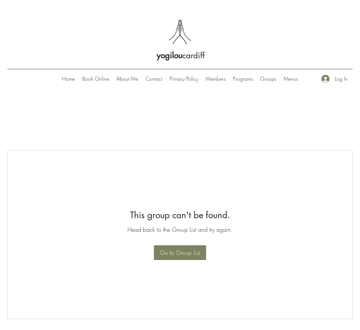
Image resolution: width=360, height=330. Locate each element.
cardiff (180, 55)
